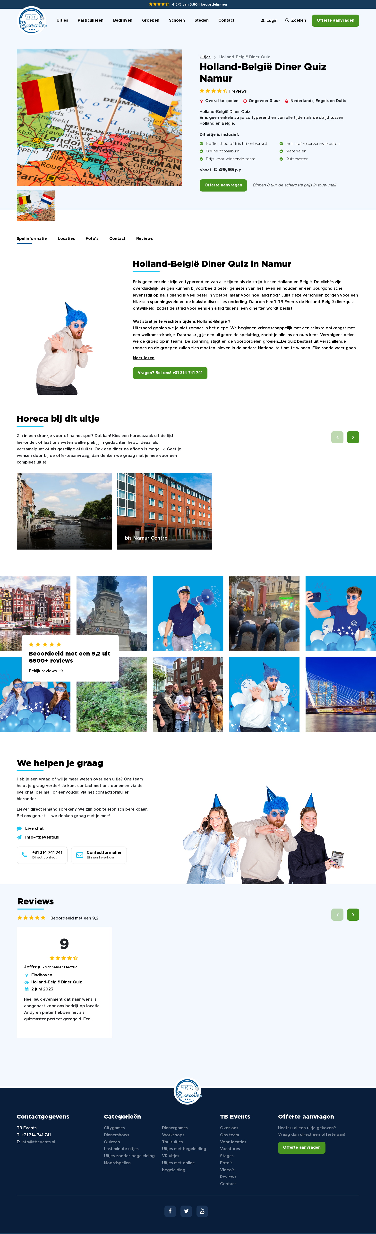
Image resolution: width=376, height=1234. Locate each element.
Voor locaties (233, 1142)
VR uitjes (170, 1156)
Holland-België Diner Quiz (56, 982)
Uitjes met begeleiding (184, 1149)
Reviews (144, 239)
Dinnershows (116, 1135)
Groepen (150, 20)
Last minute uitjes (121, 1149)
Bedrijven (122, 20)
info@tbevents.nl (38, 837)
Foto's (92, 239)
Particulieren (90, 20)
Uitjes (62, 20)
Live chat (30, 828)
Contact (226, 20)
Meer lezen (143, 358)
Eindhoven (41, 975)
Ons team (229, 1135)
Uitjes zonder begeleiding (129, 1156)
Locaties (66, 239)
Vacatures (230, 1149)
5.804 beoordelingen (208, 4)
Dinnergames (175, 1128)
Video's (227, 1170)
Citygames (114, 1128)
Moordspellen (117, 1163)
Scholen (177, 20)
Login (269, 21)
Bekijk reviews (43, 671)
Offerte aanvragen (335, 20)
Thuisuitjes (172, 1142)
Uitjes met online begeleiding (178, 1166)
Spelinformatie (32, 239)
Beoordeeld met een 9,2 (74, 918)
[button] (353, 437)
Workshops (173, 1135)
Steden (202, 20)
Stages (227, 1156)
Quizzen (112, 1142)
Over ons (229, 1128)
